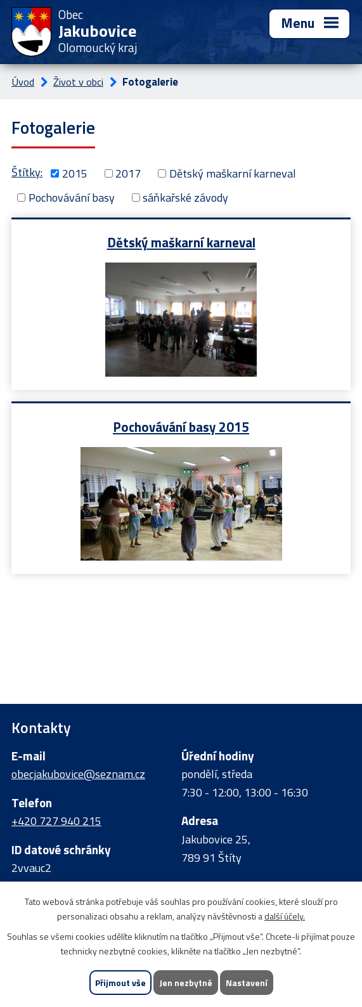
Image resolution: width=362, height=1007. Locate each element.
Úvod (22, 81)
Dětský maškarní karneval (232, 173)
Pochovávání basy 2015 (181, 426)
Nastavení (247, 982)
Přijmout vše (120, 982)
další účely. (284, 916)
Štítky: (26, 172)
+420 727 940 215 (56, 820)
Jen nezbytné (185, 982)
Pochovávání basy (72, 197)
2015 (74, 173)
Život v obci (78, 81)
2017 (128, 173)
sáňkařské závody (185, 197)
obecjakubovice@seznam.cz (78, 774)
